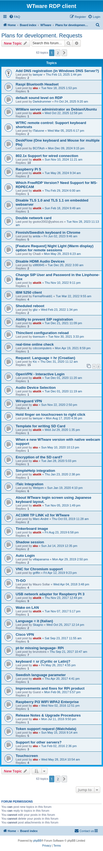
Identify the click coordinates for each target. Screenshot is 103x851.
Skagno (38, 624)
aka (35, 88)
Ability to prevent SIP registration (44, 319)
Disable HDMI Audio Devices (40, 261)
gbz (35, 309)
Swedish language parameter (41, 675)
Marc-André (40, 518)
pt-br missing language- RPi (40, 648)
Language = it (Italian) (34, 621)
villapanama (41, 559)
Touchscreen (27, 756)
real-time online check (35, 344)
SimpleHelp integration (35, 471)
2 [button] (58, 52)
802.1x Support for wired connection (47, 156)
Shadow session (30, 542)
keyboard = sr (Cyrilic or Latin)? (43, 661)
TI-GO (21, 581)
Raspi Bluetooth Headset (37, 84)
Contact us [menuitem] (84, 831)
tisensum (39, 336)
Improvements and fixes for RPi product (50, 688)
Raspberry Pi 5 (28, 169)
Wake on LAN (27, 607)
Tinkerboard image (32, 529)
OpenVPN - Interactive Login (40, 374)
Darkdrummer (42, 101)
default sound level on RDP (39, 98)
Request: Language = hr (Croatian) (45, 358)
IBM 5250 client (29, 292)
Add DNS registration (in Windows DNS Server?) (57, 71)
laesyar (37, 74)
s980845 (38, 265)
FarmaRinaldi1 (42, 296)
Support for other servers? (39, 742)
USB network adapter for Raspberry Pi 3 (50, 594)
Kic (35, 361)
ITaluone (38, 130)
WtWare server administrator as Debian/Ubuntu (56, 109)
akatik (37, 113)
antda (36, 236)
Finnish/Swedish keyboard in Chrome (48, 232)
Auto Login (25, 555)
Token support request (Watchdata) (46, 729)
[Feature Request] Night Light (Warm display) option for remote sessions (54, 248)
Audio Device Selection (36, 387)
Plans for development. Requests (41, 35)
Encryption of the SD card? (39, 457)
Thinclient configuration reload (42, 333)
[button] (64, 52)
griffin (36, 572)
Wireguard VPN (29, 401)
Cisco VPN (25, 634)
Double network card (33, 218)
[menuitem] (14, 16)
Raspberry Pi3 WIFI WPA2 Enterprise (47, 702)
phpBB (37, 840)
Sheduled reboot (30, 306)
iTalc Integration (29, 484)
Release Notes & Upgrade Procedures (48, 715)
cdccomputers (42, 348)
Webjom (38, 487)
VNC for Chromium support (39, 569)
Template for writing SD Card (40, 426)
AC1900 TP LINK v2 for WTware (42, 515)
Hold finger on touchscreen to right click (50, 414)
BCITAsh (38, 148)
